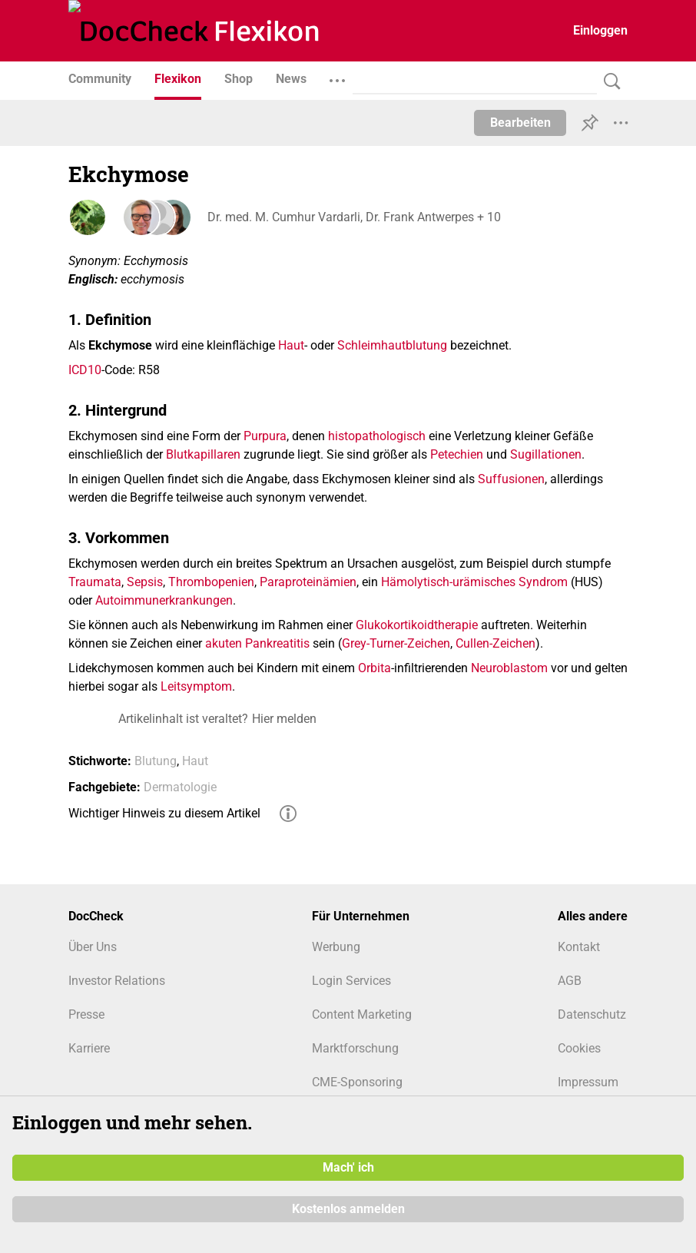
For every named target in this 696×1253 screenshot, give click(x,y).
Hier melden (284, 718)
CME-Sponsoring (357, 1082)
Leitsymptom (196, 686)
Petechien (456, 454)
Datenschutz (592, 1014)
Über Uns (92, 947)
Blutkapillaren (203, 454)
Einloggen (600, 30)
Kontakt (579, 947)
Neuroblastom (509, 668)
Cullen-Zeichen (495, 643)
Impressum (588, 1082)
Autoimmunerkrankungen (164, 600)
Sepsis (145, 582)
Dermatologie (180, 787)
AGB (570, 980)
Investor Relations (116, 980)
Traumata (94, 582)
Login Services (351, 980)
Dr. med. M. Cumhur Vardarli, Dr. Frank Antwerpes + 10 (353, 217)
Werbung (336, 947)
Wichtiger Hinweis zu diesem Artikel (164, 813)
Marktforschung (355, 1048)
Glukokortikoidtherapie (417, 625)
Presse (86, 1014)
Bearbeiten (520, 122)
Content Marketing (362, 1014)
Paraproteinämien (308, 582)
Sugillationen (546, 454)
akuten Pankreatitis (257, 643)
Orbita (374, 668)
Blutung (155, 761)
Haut (291, 345)
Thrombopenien (211, 582)
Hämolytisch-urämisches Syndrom (474, 582)
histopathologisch (377, 436)
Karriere (89, 1048)
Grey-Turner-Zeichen (396, 643)
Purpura (265, 436)
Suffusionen (511, 479)
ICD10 (84, 370)
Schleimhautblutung (392, 345)
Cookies (579, 1048)
